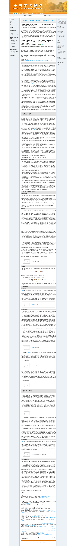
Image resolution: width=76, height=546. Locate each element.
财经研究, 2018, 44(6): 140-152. (45, 513)
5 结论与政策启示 (12, 55)
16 (34, 129)
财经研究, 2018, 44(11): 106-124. (45, 496)
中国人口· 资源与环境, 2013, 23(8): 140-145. (42, 507)
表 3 (48, 328)
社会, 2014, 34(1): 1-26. (35, 516)
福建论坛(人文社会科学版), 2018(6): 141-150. (45, 534)
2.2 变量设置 (13, 41)
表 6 (27, 424)
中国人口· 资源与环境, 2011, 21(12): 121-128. (46, 510)
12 (23, 91)
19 (31, 397)
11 (23, 88)
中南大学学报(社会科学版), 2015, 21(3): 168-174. (45, 526)
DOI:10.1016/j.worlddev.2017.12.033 (27, 503)
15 (21, 232)
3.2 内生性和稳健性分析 (14, 48)
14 (22, 126)
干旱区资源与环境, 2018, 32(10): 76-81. (30, 525)
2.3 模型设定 (13, 43)
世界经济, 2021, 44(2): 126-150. (43, 533)
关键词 (11, 24)
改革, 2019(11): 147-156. (44, 497)
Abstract (11, 25)
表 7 (22, 441)
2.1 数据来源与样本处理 (14, 40)
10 (27, 86)
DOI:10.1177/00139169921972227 (34, 500)
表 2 (22, 290)
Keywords (11, 27)
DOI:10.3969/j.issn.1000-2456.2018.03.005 (36, 495)
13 (21, 125)
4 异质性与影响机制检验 (13, 49)
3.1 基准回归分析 (13, 46)
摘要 (10, 22)
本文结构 (11, 21)
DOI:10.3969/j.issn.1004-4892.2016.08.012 (29, 509)
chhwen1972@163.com (60, 62)
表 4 (28, 352)
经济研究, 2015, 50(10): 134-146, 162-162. (46, 532)
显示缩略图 (12, 19)
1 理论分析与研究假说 (13, 30)
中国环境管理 (12, 16)
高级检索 (49, 15)
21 (52, 229)
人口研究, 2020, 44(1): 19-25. (49, 515)
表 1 (30, 252)
